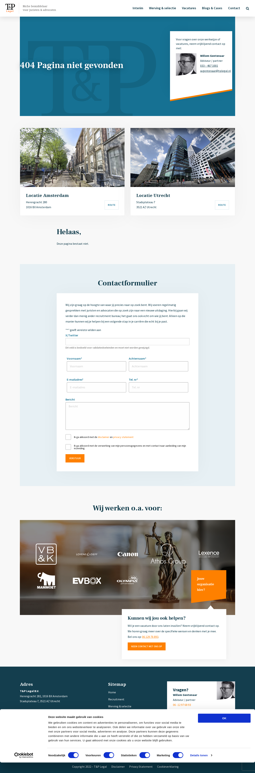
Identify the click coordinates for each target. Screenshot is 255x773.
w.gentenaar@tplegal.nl (213, 71)
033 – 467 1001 (209, 65)
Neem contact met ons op (146, 646)
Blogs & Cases (211, 8)
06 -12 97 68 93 (182, 705)
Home (112, 692)
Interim (137, 8)
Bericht (70, 399)
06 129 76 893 (150, 637)
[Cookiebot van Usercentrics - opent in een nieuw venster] (24, 766)
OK (224, 728)
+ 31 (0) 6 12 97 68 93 (42, 716)
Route (111, 205)
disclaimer (103, 437)
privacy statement (123, 437)
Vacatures (188, 8)
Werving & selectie (161, 8)
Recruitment (116, 699)
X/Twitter (71, 335)
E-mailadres (75, 379)
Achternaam (137, 358)
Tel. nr (133, 379)
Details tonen (199, 765)
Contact (233, 8)
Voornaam (74, 358)
